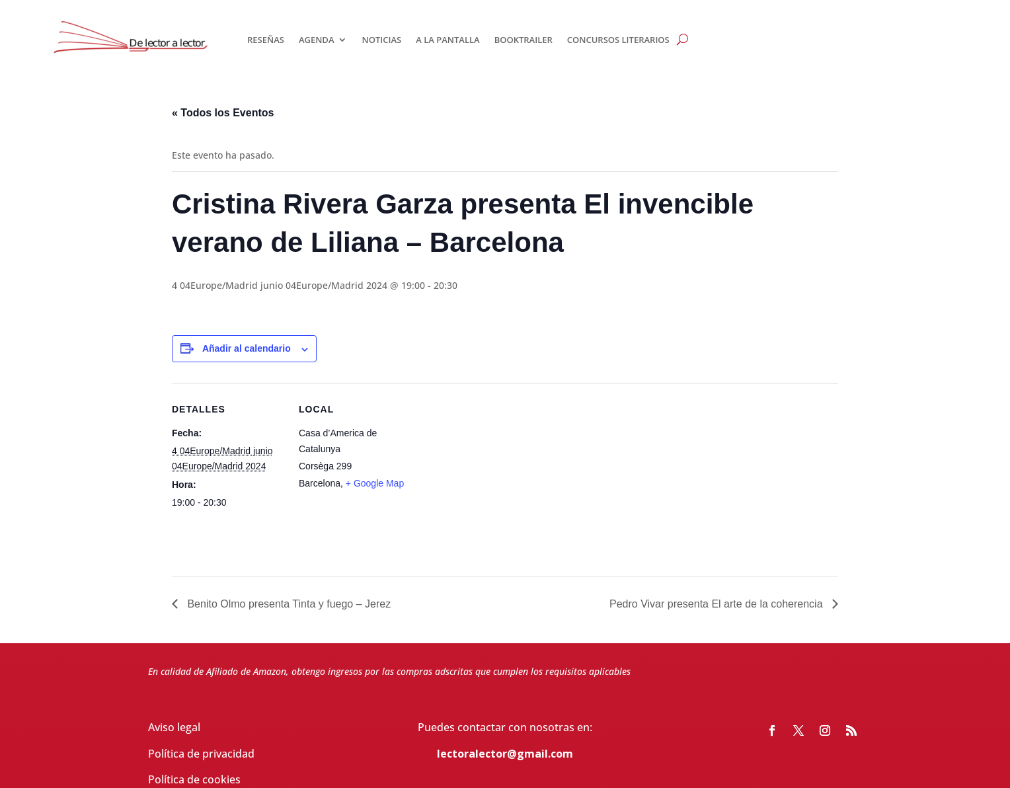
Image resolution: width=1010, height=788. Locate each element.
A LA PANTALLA (447, 40)
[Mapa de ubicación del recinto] (495, 475)
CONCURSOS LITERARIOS (618, 40)
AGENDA (316, 40)
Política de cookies (194, 779)
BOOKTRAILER (523, 40)
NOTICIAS (381, 40)
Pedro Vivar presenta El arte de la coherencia (717, 604)
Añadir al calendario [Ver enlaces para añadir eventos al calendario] (246, 348)
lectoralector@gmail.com (505, 753)
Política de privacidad (201, 753)
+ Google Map (375, 483)
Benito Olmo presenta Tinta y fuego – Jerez (287, 604)
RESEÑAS (265, 40)
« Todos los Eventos (223, 112)
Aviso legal (174, 727)
